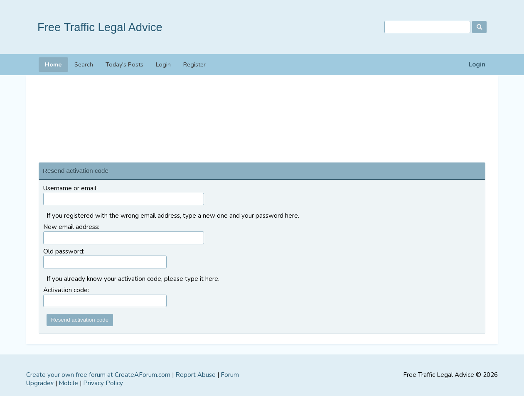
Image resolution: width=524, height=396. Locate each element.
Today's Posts (124, 64)
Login (477, 65)
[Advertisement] (261, 116)
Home (53, 64)
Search (83, 64)
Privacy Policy (103, 383)
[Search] (427, 27)
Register (194, 64)
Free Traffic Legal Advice (99, 27)
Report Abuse (195, 375)
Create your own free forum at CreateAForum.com (98, 375)
